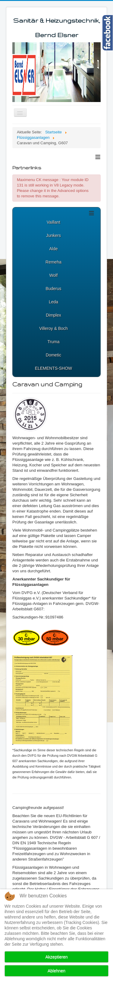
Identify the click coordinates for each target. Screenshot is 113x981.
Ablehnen (56, 970)
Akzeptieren (57, 956)
